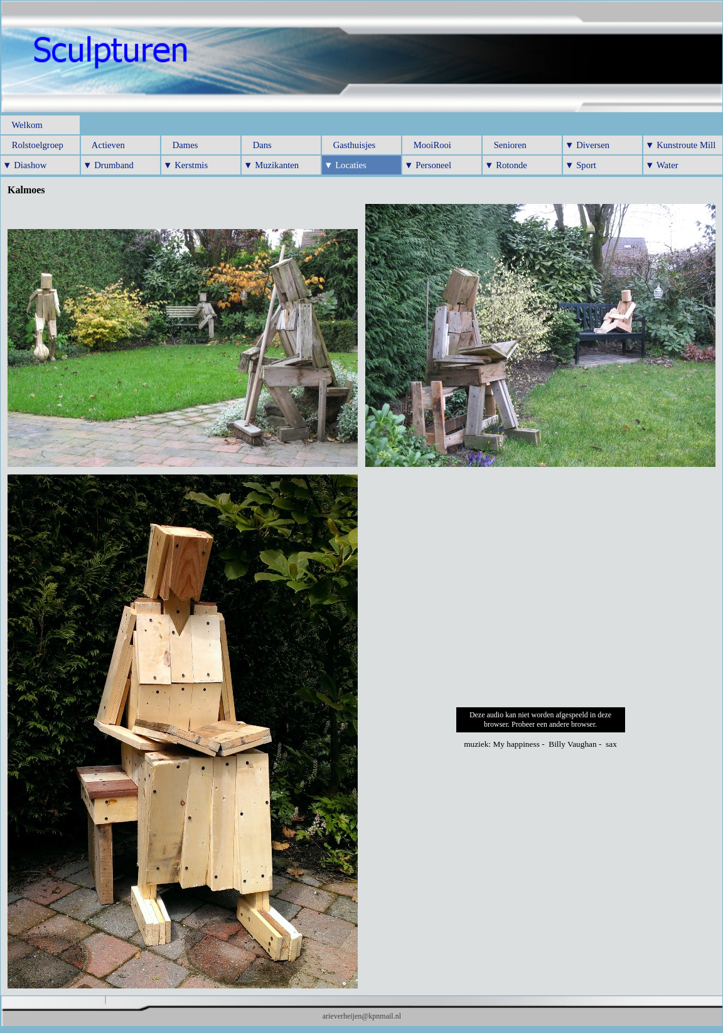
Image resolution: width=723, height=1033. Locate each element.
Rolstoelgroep (33, 145)
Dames (180, 145)
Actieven (104, 145)
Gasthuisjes (349, 145)
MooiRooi (427, 145)
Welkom (23, 125)
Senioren (506, 145)
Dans (258, 145)
